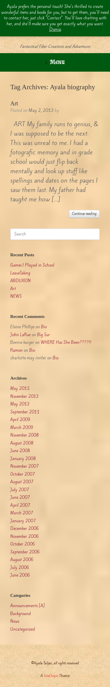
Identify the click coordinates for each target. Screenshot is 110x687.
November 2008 (24, 435)
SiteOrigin (51, 675)
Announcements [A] (27, 606)
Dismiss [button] (55, 29)
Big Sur (43, 335)
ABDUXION (20, 281)
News (14, 621)
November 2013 (24, 396)
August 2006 (21, 560)
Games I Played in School (32, 265)
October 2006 (22, 544)
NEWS (16, 296)
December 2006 (24, 528)
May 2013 (20, 404)
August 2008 (21, 443)
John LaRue (20, 335)
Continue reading (84, 213)
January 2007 (23, 521)
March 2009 (21, 427)
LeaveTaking (20, 273)
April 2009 (20, 419)
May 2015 (20, 388)
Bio (44, 327)
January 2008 (23, 459)
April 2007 (20, 505)
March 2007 (21, 513)
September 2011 (25, 412)
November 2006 (24, 536)
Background (20, 614)
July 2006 (19, 567)
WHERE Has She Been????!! (66, 342)
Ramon (16, 350)
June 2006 (20, 575)
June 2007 (20, 497)
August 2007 (21, 482)
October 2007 (22, 474)
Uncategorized (22, 629)
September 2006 (25, 552)
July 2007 (19, 490)
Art (14, 103)
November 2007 (24, 466)
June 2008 (20, 451)
